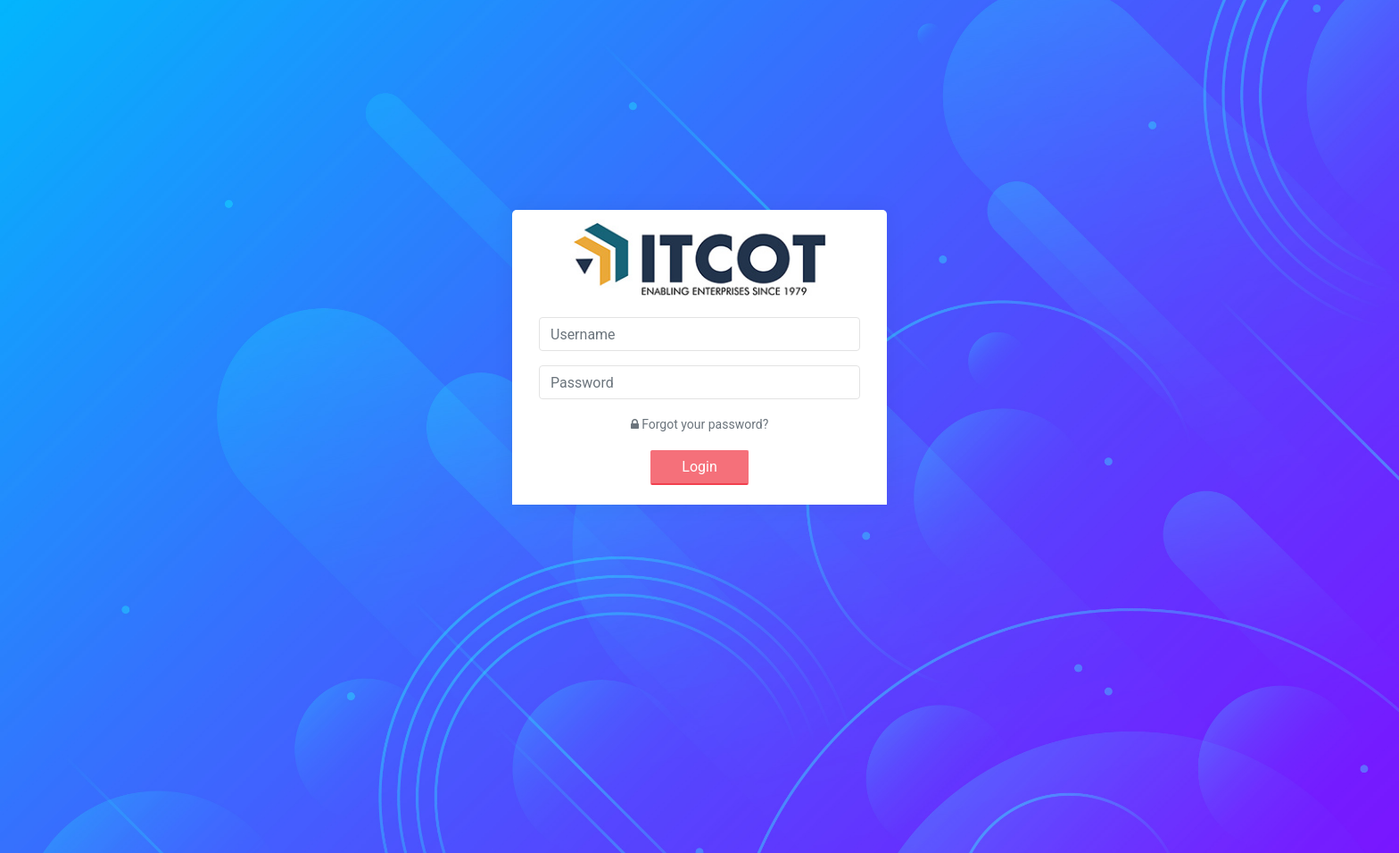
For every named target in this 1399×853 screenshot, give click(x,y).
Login (699, 466)
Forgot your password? (700, 424)
